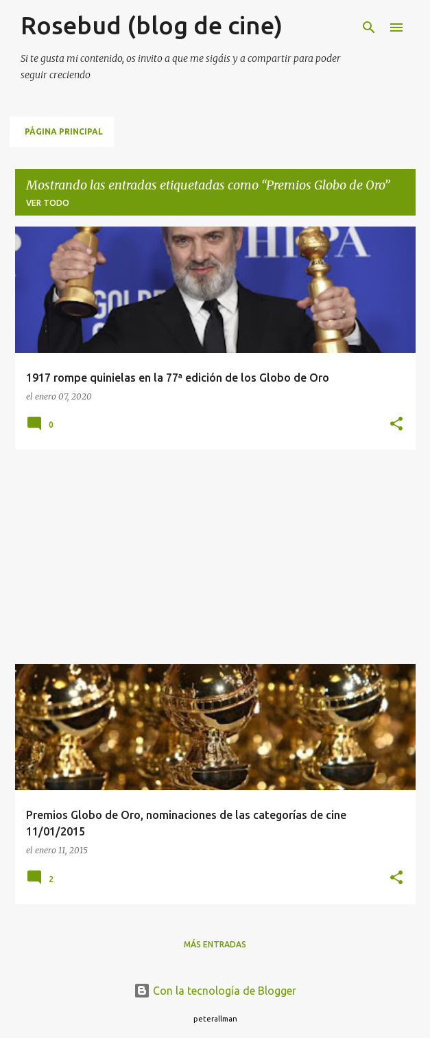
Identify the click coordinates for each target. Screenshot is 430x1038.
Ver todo (47, 202)
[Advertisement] (215, 557)
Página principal (64, 131)
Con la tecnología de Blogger (215, 990)
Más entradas (215, 944)
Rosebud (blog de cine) (152, 25)
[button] (396, 424)
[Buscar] (369, 27)
